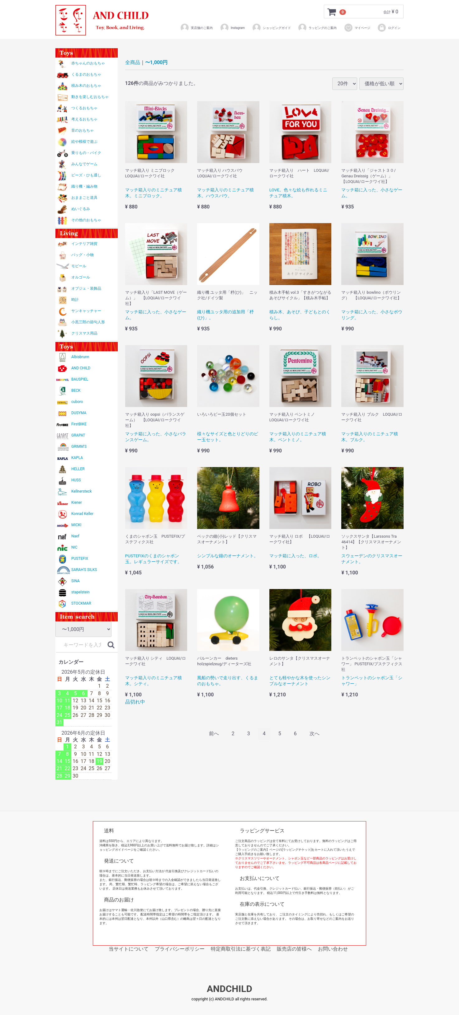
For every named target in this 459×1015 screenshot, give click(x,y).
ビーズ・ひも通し (86, 175)
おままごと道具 (84, 197)
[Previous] (214, 734)
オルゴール (80, 277)
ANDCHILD (229, 989)
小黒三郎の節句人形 (88, 322)
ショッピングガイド (271, 27)
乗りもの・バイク (86, 153)
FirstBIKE (79, 424)
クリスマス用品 (84, 333)
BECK (76, 390)
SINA (75, 581)
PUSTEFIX (79, 558)
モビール (78, 266)
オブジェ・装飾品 (86, 288)
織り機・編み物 (84, 186)
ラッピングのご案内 (317, 27)
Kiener (76, 502)
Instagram (232, 27)
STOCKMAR (81, 603)
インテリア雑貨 (84, 243)
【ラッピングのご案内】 (252, 849)
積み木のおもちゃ (86, 85)
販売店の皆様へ (294, 949)
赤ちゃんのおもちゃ (88, 63)
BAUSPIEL (79, 379)
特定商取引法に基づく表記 (241, 949)
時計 (75, 299)
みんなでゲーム (84, 164)
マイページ (357, 27)
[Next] (314, 734)
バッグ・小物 (82, 255)
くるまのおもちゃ (86, 74)
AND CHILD (80, 368)
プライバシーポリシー (180, 949)
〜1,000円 (156, 62)
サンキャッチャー (86, 311)
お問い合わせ (333, 949)
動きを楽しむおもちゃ (90, 97)
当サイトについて (129, 949)
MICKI (76, 525)
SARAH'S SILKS (84, 570)
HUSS (76, 480)
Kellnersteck (81, 491)
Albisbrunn (80, 357)
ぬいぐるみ (80, 209)
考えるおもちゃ (84, 119)
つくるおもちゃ (84, 108)
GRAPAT (78, 435)
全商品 (132, 62)
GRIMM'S (79, 446)
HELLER (78, 469)
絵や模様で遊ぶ (84, 141)
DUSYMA (78, 413)
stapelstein (80, 592)
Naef (75, 536)
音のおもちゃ (82, 130)
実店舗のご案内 (196, 27)
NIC (74, 547)
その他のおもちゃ (86, 220)
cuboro (77, 402)
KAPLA (77, 458)
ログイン (388, 27)
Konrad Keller (82, 514)
